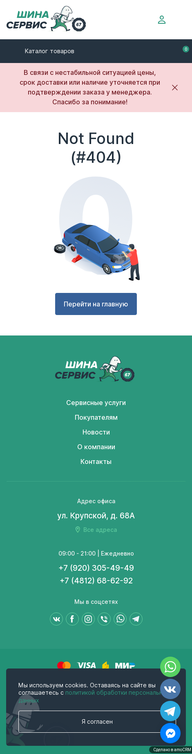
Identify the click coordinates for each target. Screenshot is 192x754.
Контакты (96, 462)
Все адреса (100, 530)
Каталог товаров (49, 51)
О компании (96, 447)
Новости (96, 432)
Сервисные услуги (96, 403)
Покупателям (96, 417)
